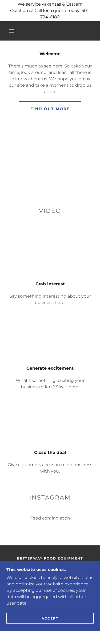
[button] (11, 31)
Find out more (50, 108)
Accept (50, 618)
